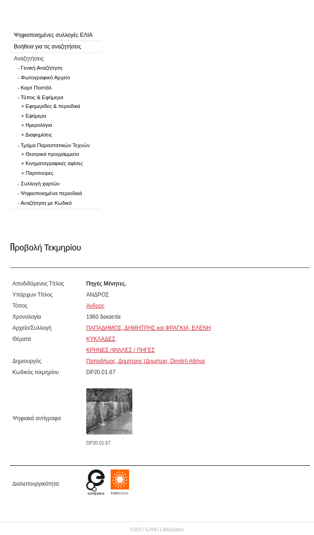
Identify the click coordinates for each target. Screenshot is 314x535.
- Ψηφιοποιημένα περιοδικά (50, 193)
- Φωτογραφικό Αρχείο (44, 77)
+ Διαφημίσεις (36, 134)
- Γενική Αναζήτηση (40, 68)
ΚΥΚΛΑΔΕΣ (100, 339)
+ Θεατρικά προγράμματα (50, 154)
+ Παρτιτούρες (37, 173)
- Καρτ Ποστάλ (35, 87)
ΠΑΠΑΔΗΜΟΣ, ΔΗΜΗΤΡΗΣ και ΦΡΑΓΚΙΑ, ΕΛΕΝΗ (148, 328)
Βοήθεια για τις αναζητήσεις (47, 46)
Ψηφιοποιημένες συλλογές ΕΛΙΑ (53, 35)
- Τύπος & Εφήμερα (41, 97)
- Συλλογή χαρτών (38, 183)
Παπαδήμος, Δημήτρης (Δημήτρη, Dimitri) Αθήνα (145, 361)
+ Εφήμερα (33, 116)
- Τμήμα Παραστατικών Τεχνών (54, 145)
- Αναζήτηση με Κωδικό (45, 203)
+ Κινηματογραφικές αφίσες (52, 163)
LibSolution (172, 529)
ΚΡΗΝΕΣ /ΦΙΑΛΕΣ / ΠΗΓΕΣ (120, 350)
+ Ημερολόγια (36, 125)
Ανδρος (95, 306)
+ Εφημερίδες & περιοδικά (50, 106)
